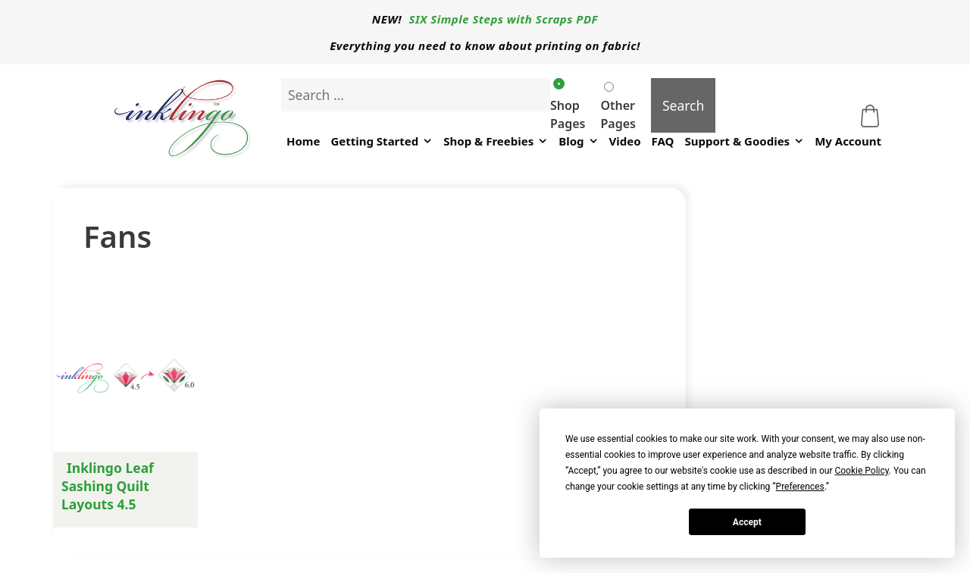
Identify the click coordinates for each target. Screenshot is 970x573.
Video (625, 141)
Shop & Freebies (495, 141)
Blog (578, 141)
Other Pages (617, 107)
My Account (848, 141)
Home (303, 141)
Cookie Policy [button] (861, 470)
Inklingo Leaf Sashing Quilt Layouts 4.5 (107, 486)
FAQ (663, 141)
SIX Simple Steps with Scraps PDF (504, 19)
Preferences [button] (800, 486)
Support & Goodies (744, 141)
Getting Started (381, 141)
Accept (747, 522)
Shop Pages (567, 105)
